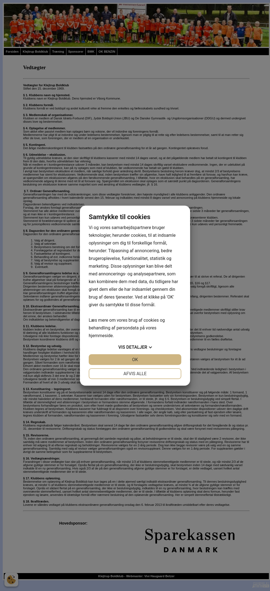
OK (135, 359)
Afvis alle (135, 373)
